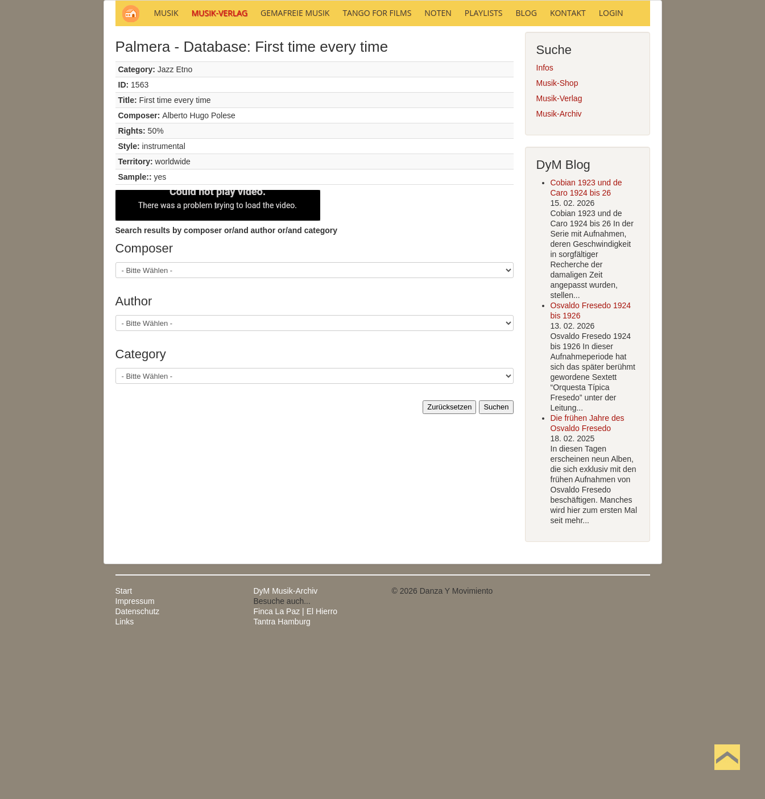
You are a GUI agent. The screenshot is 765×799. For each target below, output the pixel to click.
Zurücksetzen (449, 560)
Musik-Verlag (559, 251)
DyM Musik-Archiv (286, 744)
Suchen (495, 560)
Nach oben (727, 775)
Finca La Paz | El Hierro (296, 764)
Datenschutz (137, 764)
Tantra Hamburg (282, 775)
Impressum (135, 754)
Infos (544, 221)
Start (124, 744)
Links (124, 775)
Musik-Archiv (559, 267)
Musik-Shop (557, 236)
